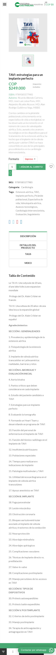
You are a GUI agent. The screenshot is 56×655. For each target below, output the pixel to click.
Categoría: (14, 187)
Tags (28, 254)
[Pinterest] (17, 222)
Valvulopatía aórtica (31, 203)
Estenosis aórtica (24, 192)
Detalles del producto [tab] (28, 246)
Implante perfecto (24, 195)
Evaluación (21, 214)
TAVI (36, 192)
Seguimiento (33, 214)
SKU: (11, 182)
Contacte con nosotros (31, 4)
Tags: (11, 192)
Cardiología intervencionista (30, 210)
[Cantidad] (12, 167)
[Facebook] (10, 222)
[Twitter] (13, 222)
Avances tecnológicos (26, 206)
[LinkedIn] (21, 222)
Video (28, 262)
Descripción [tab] (28, 236)
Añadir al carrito (31, 166)
